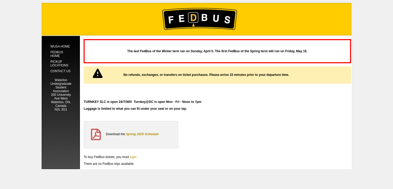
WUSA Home (60, 46)
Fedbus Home (56, 54)
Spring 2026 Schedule (142, 134)
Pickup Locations (59, 63)
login (133, 157)
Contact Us (60, 71)
